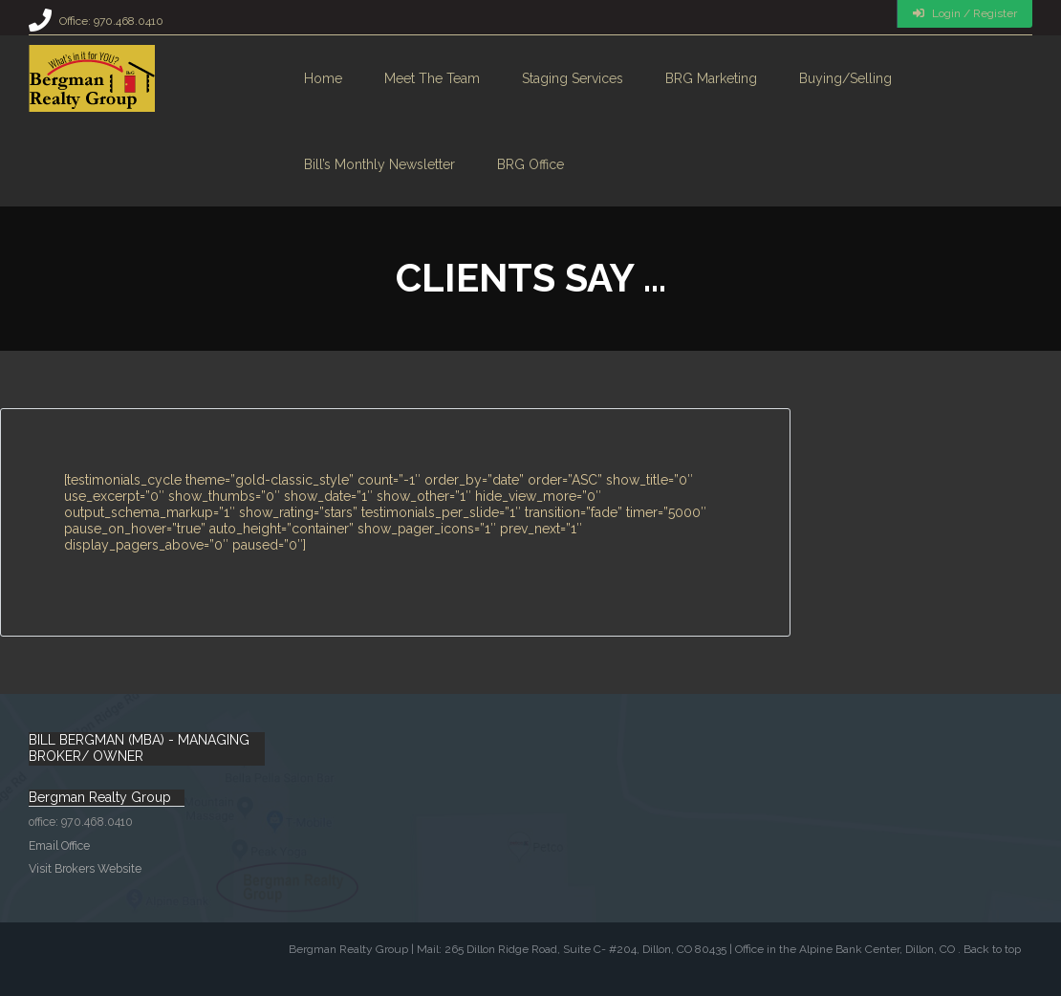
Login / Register (965, 13)
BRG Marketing (711, 78)
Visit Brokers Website (85, 868)
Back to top (992, 949)
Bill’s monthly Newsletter (379, 164)
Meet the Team (432, 78)
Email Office (59, 845)
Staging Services (572, 78)
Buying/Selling (845, 78)
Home (323, 78)
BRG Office (530, 164)
